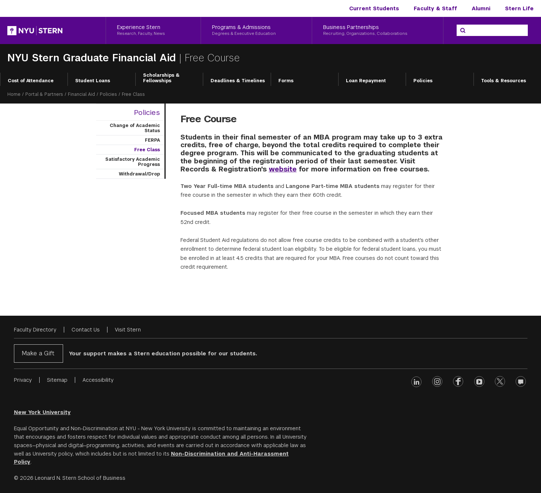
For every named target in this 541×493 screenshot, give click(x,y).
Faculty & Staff (435, 8)
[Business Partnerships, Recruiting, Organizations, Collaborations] (377, 30)
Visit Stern (128, 329)
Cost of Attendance (31, 81)
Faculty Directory (35, 329)
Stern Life (519, 8)
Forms (285, 81)
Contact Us (86, 329)
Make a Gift (38, 353)
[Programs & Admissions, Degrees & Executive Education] (256, 30)
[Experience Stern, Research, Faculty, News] (153, 30)
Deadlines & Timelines (238, 81)
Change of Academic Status (135, 128)
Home (14, 94)
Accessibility (98, 380)
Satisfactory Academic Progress (132, 161)
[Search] (462, 30)
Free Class (147, 150)
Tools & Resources (503, 81)
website (283, 169)
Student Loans (92, 81)
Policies (422, 81)
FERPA (152, 140)
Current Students (374, 8)
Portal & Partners (44, 94)
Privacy (23, 380)
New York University (42, 412)
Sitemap (57, 380)
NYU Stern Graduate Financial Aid (93, 57)
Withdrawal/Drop (139, 174)
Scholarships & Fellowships (161, 78)
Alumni (481, 8)
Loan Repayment (366, 81)
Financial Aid (81, 94)
